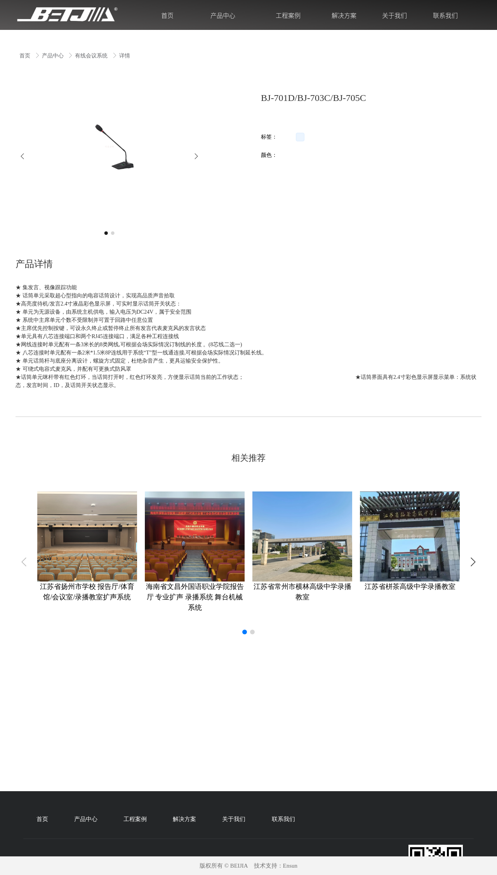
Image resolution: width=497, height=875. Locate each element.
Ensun (290, 866)
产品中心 (53, 56)
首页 (25, 56)
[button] (22, 156)
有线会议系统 (92, 56)
